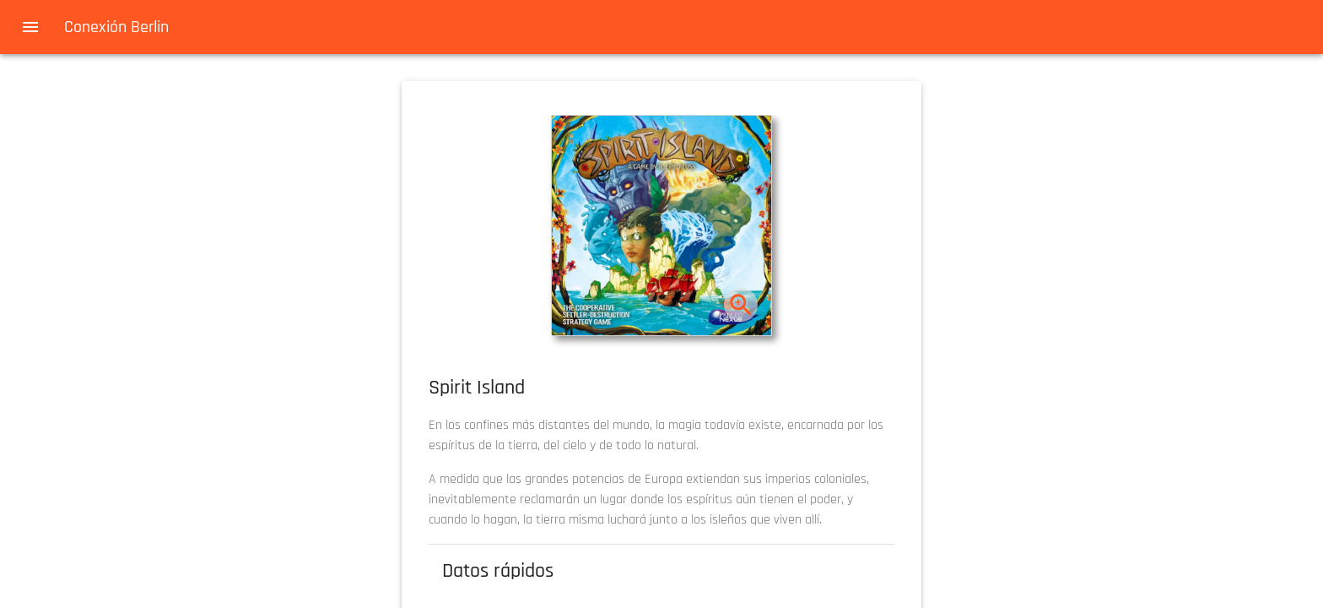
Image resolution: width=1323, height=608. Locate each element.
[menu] (30, 27)
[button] (661, 225)
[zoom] (741, 305)
